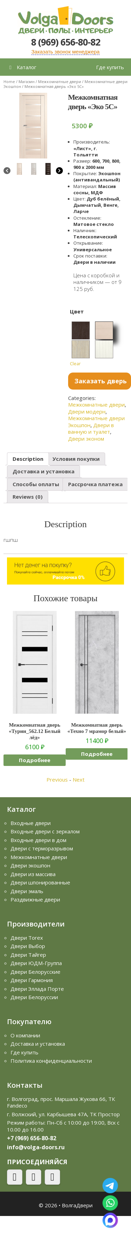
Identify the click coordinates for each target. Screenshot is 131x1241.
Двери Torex (26, 937)
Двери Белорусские (35, 971)
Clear (75, 364)
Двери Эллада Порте (37, 988)
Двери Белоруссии (34, 997)
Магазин (27, 81)
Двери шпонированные (40, 882)
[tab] (28, 458)
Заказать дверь (100, 381)
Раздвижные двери (35, 899)
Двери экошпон (30, 865)
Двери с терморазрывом (41, 848)
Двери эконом (86, 438)
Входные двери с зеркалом (45, 831)
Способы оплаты (36, 484)
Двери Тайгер (28, 954)
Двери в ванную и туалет (91, 428)
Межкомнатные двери (59, 81)
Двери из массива (33, 874)
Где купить (110, 67)
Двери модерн (86, 411)
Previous (57, 779)
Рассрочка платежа (95, 484)
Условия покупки (76, 458)
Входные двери (30, 822)
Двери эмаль (26, 891)
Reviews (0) (28, 496)
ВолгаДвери (77, 1205)
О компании (25, 1035)
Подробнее (34, 760)
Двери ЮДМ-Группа (36, 963)
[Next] (59, 171)
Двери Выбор (27, 945)
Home (9, 81)
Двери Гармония (31, 980)
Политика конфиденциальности (51, 1060)
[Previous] (6, 171)
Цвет (77, 311)
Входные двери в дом (38, 839)
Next (79, 779)
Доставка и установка (43, 471)
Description (28, 458)
